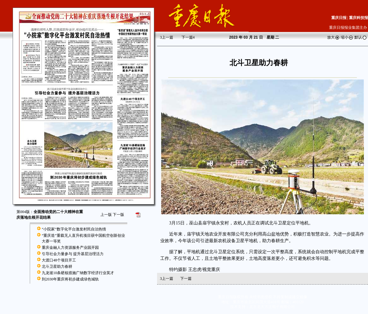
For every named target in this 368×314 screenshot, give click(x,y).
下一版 (118, 214)
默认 (360, 37)
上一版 (106, 214)
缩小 (347, 37)
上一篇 (166, 37)
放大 (333, 37)
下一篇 (188, 37)
